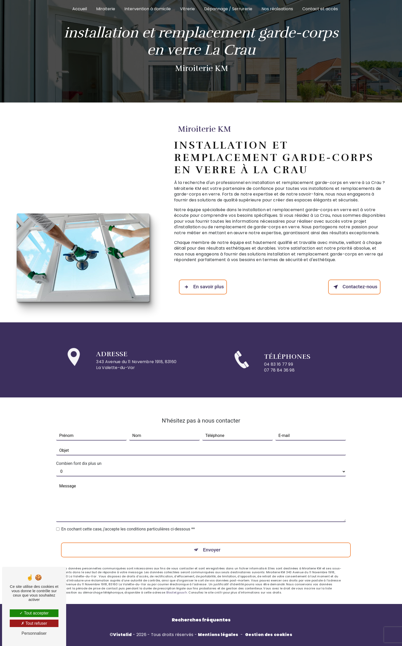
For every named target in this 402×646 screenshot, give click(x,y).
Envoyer (211, 543)
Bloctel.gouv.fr (176, 586)
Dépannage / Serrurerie (228, 9)
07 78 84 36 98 (279, 376)
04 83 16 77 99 (278, 371)
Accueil (79, 9)
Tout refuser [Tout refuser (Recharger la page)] (34, 623)
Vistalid (122, 635)
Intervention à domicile (147, 9)
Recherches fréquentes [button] (201, 620)
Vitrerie (187, 9)
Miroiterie (105, 9)
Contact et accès (320, 9)
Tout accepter (33, 613)
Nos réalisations (277, 9)
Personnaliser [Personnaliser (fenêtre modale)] (34, 633)
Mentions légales (218, 635)
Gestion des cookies (268, 635)
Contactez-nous (354, 287)
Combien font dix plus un (79, 457)
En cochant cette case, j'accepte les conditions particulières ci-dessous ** (128, 522)
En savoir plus (203, 287)
